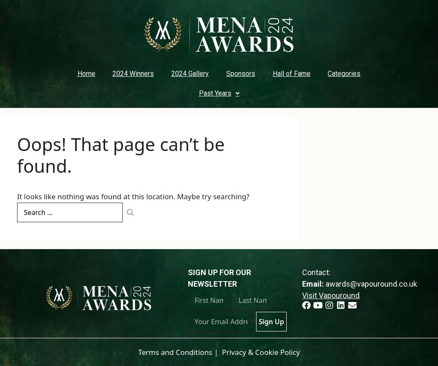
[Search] (130, 212)
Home (86, 74)
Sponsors (240, 74)
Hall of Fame (292, 74)
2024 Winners (133, 74)
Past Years (219, 93)
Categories (344, 74)
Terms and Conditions (175, 352)
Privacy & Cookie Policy (261, 352)
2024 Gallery (190, 74)
